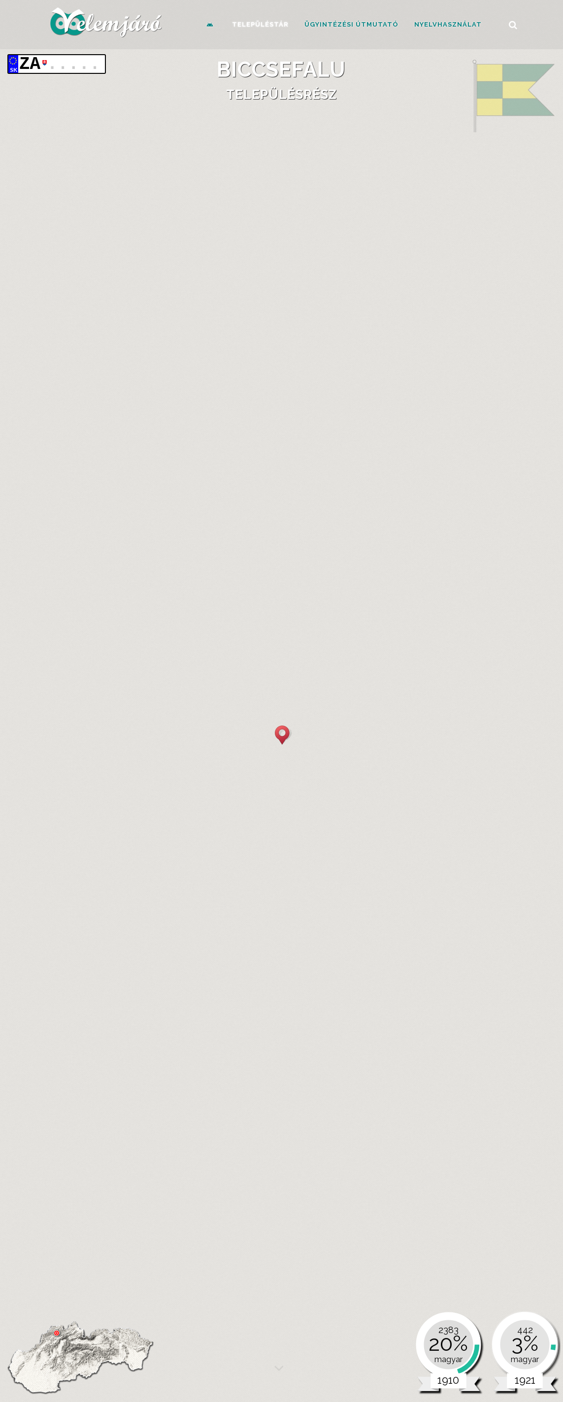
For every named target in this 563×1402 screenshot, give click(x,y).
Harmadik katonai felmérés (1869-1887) (208, 475)
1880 (93, 907)
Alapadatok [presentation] (95, 376)
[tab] (95, 376)
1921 (484, 907)
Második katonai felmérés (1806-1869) (205, 465)
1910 (379, 907)
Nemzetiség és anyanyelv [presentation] (117, 692)
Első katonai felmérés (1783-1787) (198, 455)
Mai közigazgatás (132, 984)
